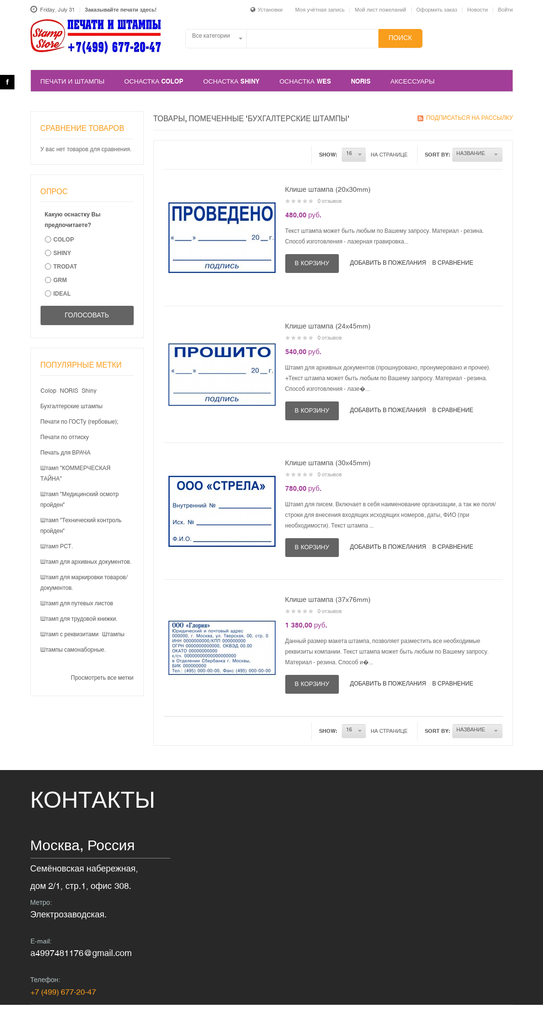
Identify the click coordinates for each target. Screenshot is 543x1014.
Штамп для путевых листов (77, 603)
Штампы (113, 634)
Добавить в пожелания (388, 262)
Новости (477, 10)
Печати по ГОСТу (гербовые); (80, 421)
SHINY (62, 253)
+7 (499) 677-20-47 (63, 991)
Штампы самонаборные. (73, 649)
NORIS (69, 390)
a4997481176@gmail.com (81, 953)
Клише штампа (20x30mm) (328, 189)
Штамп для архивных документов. (86, 561)
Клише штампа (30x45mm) (328, 463)
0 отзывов (330, 201)
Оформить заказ (437, 10)
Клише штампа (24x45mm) (328, 326)
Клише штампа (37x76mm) (328, 599)
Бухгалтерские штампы (72, 406)
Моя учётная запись (320, 10)
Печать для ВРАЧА (66, 452)
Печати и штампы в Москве (95, 42)
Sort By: (437, 154)
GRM (60, 280)
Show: (328, 154)
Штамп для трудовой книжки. (79, 618)
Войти (505, 10)
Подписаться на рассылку (469, 117)
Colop (48, 390)
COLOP (64, 239)
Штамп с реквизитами (70, 634)
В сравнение (452, 262)
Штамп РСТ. (57, 546)
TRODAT (65, 266)
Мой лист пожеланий (380, 10)
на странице (389, 154)
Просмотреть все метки (102, 677)
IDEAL (62, 293)
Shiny (89, 390)
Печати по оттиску (65, 437)
